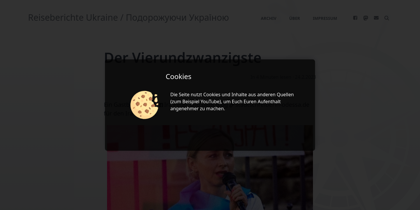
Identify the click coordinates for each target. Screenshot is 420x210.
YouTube (210, 101)
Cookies (211, 94)
